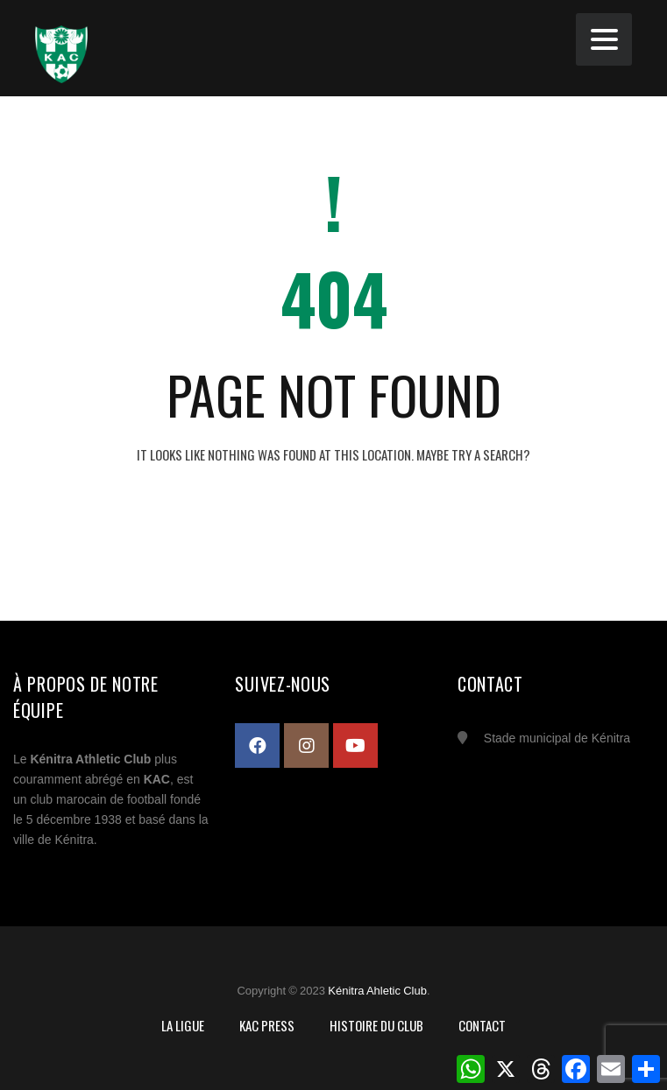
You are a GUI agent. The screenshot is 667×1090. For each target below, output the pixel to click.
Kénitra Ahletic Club (377, 990)
